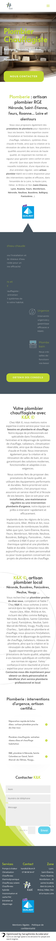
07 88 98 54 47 (28, 872)
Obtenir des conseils (28, 377)
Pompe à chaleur (9, 868)
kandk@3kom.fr (28, 868)
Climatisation (8, 872)
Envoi (44, 830)
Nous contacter (23, 76)
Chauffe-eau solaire (10, 882)
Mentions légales (20, 924)
